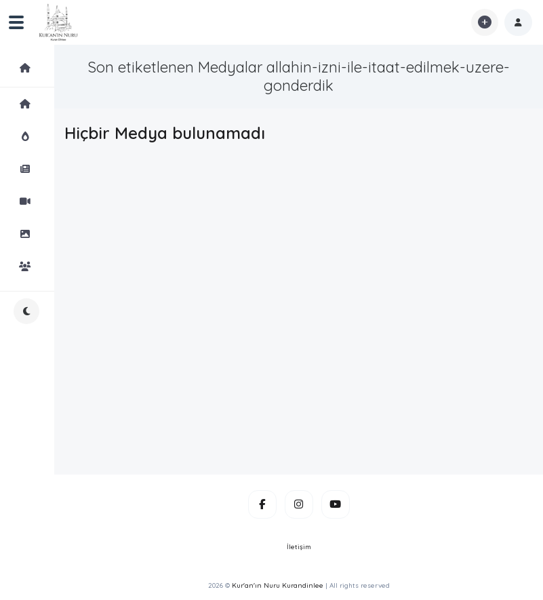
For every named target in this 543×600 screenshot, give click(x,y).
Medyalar (36, 67)
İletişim (299, 546)
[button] (518, 22)
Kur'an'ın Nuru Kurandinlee (277, 585)
